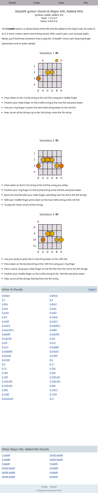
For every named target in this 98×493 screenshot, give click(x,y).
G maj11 (54, 321)
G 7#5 (5, 372)
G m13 (5, 347)
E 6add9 (6, 463)
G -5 (52, 398)
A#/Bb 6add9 (8, 476)
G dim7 (53, 304)
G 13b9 (5, 394)
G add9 (53, 329)
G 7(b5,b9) (55, 377)
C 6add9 (6, 455)
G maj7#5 (7, 338)
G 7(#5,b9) (55, 381)
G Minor (54, 295)
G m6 (52, 338)
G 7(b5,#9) (7, 381)
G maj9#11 (55, 325)
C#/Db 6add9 (56, 455)
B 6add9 (54, 476)
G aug (5, 308)
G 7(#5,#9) (7, 385)
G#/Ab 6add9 (8, 472)
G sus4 (5, 312)
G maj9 (5, 321)
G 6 (51, 359)
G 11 (52, 364)
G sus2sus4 (7, 398)
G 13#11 (54, 389)
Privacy (44, 487)
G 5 (51, 299)
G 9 (3, 364)
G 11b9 (53, 394)
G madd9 (54, 347)
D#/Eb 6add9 (56, 459)
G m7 (4, 316)
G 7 (3, 299)
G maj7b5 (54, 334)
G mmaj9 (6, 355)
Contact (53, 487)
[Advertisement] (49, 127)
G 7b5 (53, 368)
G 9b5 (53, 385)
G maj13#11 (8, 329)
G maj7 (53, 312)
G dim (5, 304)
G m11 (53, 342)
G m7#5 (6, 359)
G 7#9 (5, 377)
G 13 (4, 368)
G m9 (4, 342)
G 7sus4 (54, 316)
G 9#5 (5, 389)
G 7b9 (53, 372)
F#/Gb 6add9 (8, 468)
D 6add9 (6, 459)
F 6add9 (54, 463)
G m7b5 (54, 355)
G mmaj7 (54, 351)
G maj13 (6, 325)
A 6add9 (54, 472)
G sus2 (53, 308)
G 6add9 (6, 334)
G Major (6, 295)
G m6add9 (7, 351)
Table (92, 289)
